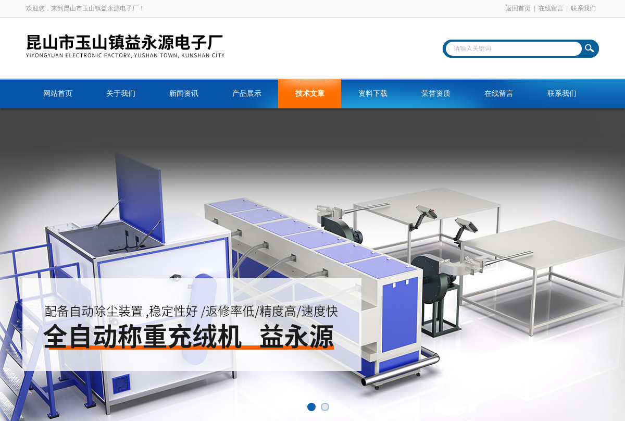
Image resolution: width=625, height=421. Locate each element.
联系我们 (583, 8)
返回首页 (518, 8)
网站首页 (57, 93)
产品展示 (246, 93)
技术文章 (309, 93)
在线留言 (551, 8)
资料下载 (373, 93)
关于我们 (120, 93)
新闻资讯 (183, 93)
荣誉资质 (436, 93)
